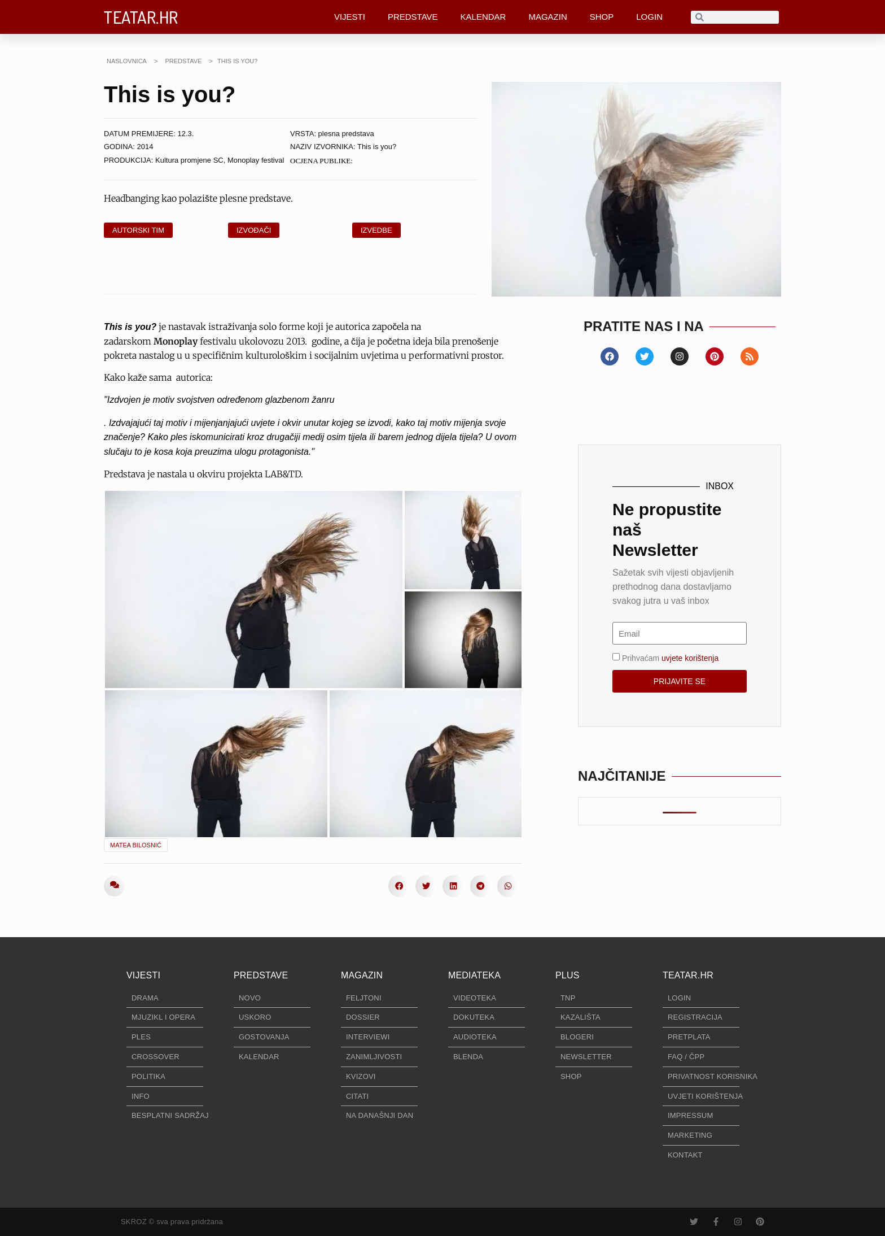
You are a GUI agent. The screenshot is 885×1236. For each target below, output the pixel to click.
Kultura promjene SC (189, 160)
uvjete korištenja (689, 658)
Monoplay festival (255, 160)
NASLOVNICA (127, 61)
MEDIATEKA (474, 975)
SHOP (602, 16)
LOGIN (649, 16)
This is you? (376, 146)
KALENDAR (483, 16)
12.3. (186, 133)
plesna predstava (346, 133)
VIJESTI (349, 16)
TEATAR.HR (141, 17)
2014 (145, 146)
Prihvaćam (670, 658)
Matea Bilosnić (135, 845)
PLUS (567, 975)
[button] (399, 885)
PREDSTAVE (413, 16)
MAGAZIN (547, 16)
